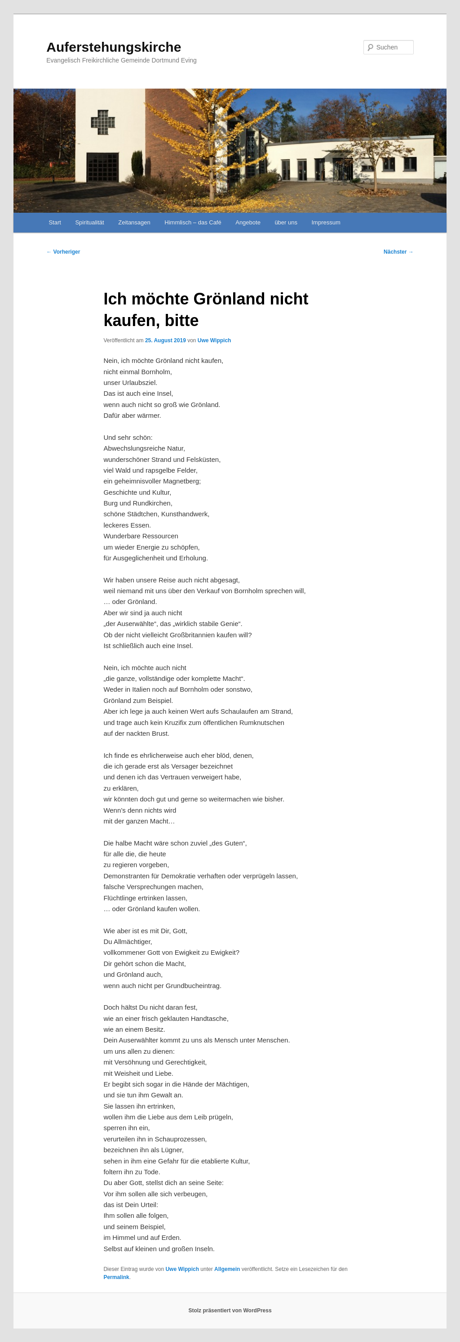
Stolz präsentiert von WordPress (229, 1310)
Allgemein (227, 1269)
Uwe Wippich (214, 340)
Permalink (116, 1277)
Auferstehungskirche (113, 47)
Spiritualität (89, 222)
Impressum (325, 222)
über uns (285, 222)
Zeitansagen (134, 222)
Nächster (399, 252)
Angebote (248, 222)
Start (55, 222)
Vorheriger (63, 252)
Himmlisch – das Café (192, 222)
